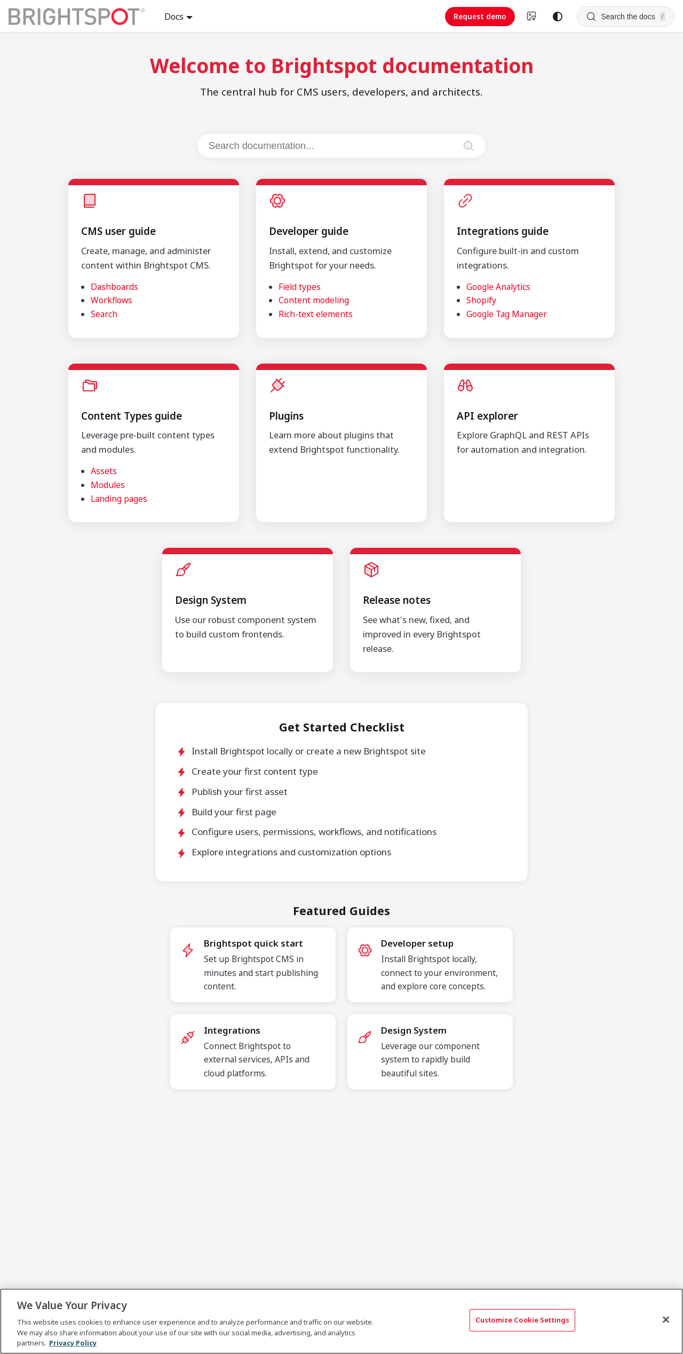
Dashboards (114, 287)
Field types (300, 287)
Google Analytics (498, 287)
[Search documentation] (331, 146)
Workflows (111, 300)
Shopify (481, 300)
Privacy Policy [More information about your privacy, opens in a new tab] (73, 1343)
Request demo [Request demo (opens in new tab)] (480, 16)
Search (104, 314)
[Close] (666, 1320)
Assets (104, 471)
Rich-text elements (316, 314)
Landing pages (119, 499)
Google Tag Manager (506, 314)
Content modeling (314, 300)
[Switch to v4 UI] (532, 16)
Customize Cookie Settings (522, 1320)
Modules (108, 485)
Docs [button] (174, 16)
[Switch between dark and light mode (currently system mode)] (557, 16)
